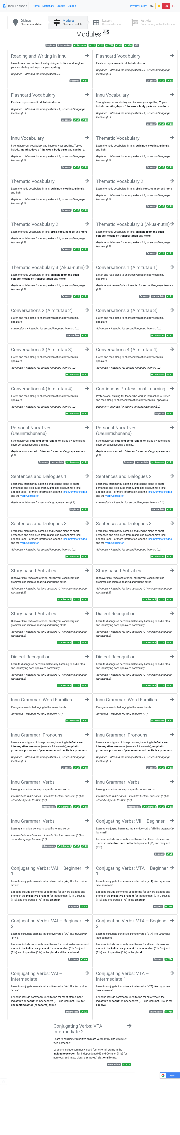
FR (173, 5)
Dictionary (48, 5)
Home (36, 5)
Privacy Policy (138, 5)
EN (166, 5)
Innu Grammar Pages (75, 491)
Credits (61, 5)
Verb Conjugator (29, 495)
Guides (72, 5)
